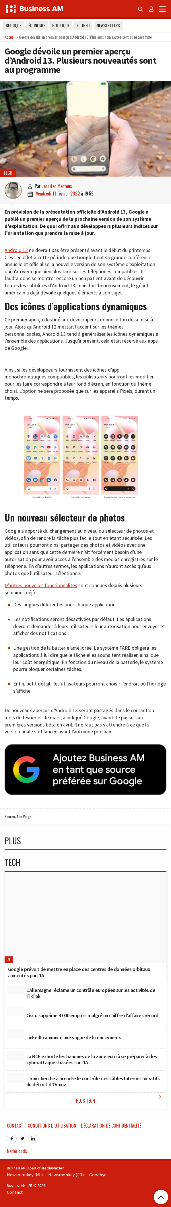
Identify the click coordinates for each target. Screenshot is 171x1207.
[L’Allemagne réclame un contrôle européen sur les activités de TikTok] (15, 989)
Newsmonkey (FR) (66, 1174)
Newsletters (108, 25)
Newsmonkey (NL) (25, 1174)
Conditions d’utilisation (52, 1125)
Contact (15, 1125)
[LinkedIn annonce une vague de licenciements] (15, 1033)
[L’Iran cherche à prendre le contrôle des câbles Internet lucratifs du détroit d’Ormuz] (15, 1078)
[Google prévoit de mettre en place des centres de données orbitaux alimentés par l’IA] (85, 917)
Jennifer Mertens (57, 186)
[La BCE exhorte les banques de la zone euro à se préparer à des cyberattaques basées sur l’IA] (15, 1055)
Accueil (10, 37)
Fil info (83, 25)
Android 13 (16, 250)
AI (8, 959)
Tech (7, 172)
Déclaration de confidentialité (111, 1125)
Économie (36, 25)
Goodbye (97, 1174)
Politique (60, 25)
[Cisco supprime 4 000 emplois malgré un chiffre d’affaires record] (15, 1011)
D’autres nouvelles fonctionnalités (41, 585)
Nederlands (17, 1151)
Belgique (13, 25)
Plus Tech (120, 1098)
